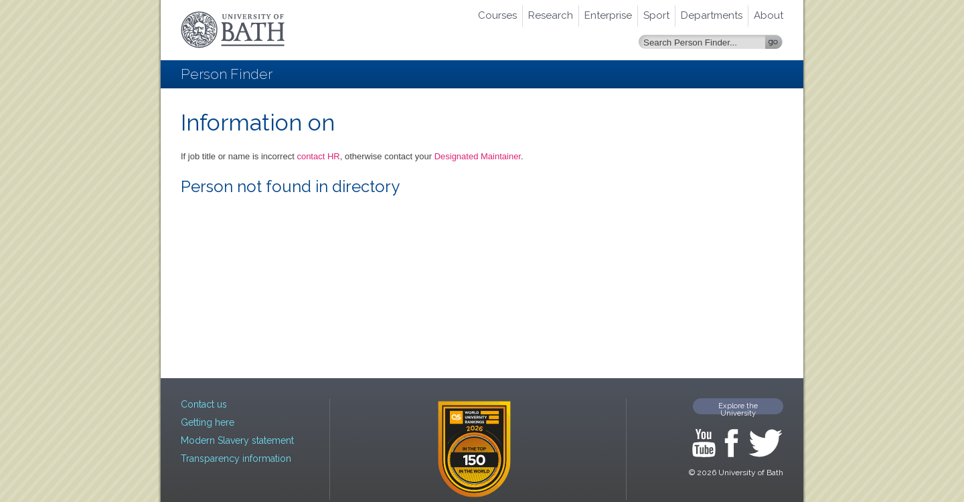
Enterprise (608, 15)
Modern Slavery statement (237, 440)
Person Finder (226, 74)
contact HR (318, 156)
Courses (497, 15)
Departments (711, 15)
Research (550, 15)
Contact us (204, 404)
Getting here (207, 422)
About (768, 15)
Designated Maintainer (477, 156)
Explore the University (738, 408)
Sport (656, 15)
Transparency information (236, 458)
